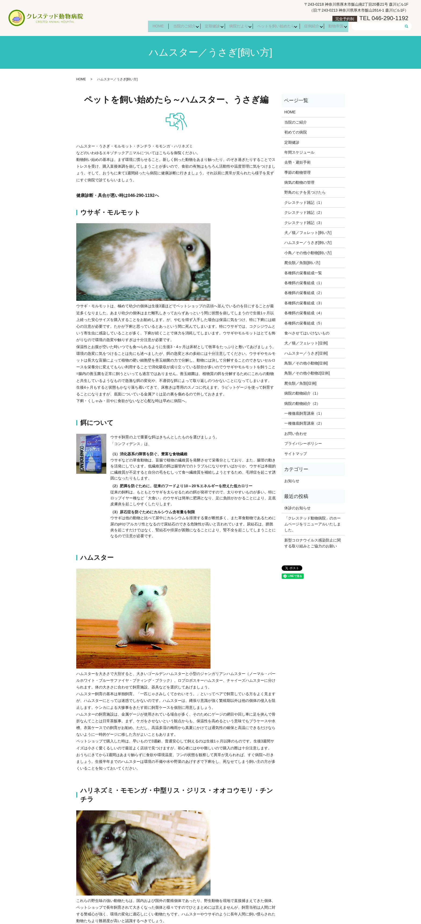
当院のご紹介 (173, 26)
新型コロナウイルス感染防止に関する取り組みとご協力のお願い (312, 543)
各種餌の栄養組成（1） (304, 283)
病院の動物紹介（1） (302, 393)
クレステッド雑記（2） (304, 212)
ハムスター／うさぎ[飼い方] (308, 242)
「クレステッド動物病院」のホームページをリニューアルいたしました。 (312, 524)
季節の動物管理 (297, 172)
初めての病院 (295, 132)
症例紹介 (308, 26)
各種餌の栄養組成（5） (304, 323)
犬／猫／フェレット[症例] (306, 343)
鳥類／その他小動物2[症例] (307, 373)
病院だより (231, 26)
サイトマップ (295, 454)
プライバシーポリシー (303, 443)
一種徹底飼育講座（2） (304, 423)
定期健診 (203, 26)
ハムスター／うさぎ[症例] (306, 353)
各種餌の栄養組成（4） (304, 313)
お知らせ (291, 481)
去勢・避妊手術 (297, 162)
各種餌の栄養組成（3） (304, 303)
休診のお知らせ (297, 508)
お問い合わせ (295, 433)
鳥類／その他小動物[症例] (306, 363)
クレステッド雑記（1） (304, 202)
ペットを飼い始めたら (271, 26)
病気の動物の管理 (299, 182)
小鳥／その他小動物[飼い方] (308, 253)
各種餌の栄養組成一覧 (303, 273)
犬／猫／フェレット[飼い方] (308, 232)
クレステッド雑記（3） (304, 223)
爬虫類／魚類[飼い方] (302, 263)
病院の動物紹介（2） (302, 403)
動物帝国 (335, 26)
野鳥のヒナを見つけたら (305, 192)
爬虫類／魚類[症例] (300, 383)
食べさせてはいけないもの (306, 333)
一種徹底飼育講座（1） (304, 413)
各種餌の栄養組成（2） (304, 293)
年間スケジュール (299, 152)
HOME (145, 26)
